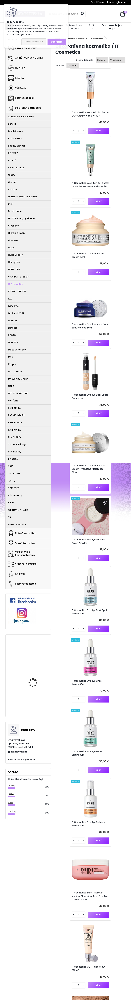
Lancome (13, 305)
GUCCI (11, 247)
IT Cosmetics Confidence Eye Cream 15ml (73, 190)
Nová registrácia (117, 2)
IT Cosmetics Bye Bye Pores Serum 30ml (105, 407)
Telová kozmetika (21, 543)
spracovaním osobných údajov (84, 856)
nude (10, 802)
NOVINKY (16, 68)
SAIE (10, 466)
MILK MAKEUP (15, 371)
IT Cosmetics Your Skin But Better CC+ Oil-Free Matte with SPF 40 (106, 116)
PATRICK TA (14, 407)
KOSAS (12, 335)
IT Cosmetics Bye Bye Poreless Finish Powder (71, 336)
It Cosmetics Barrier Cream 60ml (70, 770)
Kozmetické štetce (22, 584)
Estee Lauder (15, 211)
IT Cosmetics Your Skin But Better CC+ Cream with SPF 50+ (71, 116)
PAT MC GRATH (16, 415)
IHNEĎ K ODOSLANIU (22, 48)
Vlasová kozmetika (22, 564)
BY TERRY (13, 153)
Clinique (12, 189)
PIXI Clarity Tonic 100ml (36, 673)
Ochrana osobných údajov (112, 27)
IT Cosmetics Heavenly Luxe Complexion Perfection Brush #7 (106, 627)
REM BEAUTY (14, 437)
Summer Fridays (17, 444)
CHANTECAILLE (16, 167)
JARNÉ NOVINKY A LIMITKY (25, 58)
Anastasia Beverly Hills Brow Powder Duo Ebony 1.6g (36, 699)
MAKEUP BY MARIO (18, 378)
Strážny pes (93, 27)
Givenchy (13, 225)
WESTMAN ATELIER (18, 509)
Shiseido (13, 458)
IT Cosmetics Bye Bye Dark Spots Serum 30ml (106, 336)
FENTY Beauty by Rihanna (22, 218)
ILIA (10, 298)
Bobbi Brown (15, 138)
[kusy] (64, 135)
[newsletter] (118, 850)
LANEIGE (12, 320)
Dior (10, 203)
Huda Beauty (15, 254)
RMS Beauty (14, 451)
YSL (10, 517)
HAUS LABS (14, 269)
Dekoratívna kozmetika (24, 108)
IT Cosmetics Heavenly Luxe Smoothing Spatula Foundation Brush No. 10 (72, 627)
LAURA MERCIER (16, 313)
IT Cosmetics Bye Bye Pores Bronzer (105, 555)
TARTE (11, 480)
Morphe (12, 364)
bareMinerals (15, 131)
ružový (11, 794)
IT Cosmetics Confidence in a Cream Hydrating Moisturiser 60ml (107, 264)
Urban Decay (15, 495)
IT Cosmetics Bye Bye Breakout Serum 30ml (71, 700)
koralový (12, 811)
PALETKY (16, 78)
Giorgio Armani (16, 233)
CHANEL (12, 160)
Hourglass (14, 262)
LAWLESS (13, 342)
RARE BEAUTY (15, 422)
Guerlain (13, 240)
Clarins (12, 182)
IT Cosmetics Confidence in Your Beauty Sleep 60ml (107, 190)
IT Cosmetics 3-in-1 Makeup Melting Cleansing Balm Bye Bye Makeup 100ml (106, 481)
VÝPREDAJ (17, 88)
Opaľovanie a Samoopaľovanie (21, 553)
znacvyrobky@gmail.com (91, 916)
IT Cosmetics (15, 284)
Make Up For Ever (17, 349)
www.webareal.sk (77, 997)
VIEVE (11, 502)
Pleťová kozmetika (22, 533)
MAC (10, 356)
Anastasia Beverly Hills (21, 116)
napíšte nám (19, 751)
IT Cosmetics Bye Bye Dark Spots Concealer (71, 264)
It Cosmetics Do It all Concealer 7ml (105, 770)
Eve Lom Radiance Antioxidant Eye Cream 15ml (35, 648)
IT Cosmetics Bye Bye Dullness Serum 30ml (70, 481)
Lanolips (12, 327)
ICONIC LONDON (17, 291)
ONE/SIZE (13, 400)
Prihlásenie (99, 2)
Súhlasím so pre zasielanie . (93, 856)
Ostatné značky (17, 524)
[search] (82, 13)
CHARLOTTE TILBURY (19, 276)
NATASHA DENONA (18, 393)
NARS (11, 386)
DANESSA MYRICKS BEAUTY (22, 196)
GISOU (11, 174)
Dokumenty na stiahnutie (74, 27)
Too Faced (14, 473)
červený (12, 785)
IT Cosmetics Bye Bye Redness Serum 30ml (105, 700)
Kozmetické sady (21, 98)
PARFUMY (16, 574)
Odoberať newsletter (32, 841)
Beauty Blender (16, 145)
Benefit (12, 123)
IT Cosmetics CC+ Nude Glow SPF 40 (72, 555)
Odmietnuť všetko (34, 41)
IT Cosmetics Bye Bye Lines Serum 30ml (70, 407)
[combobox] (102, 60)
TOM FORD (13, 488)
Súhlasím (57, 41)
